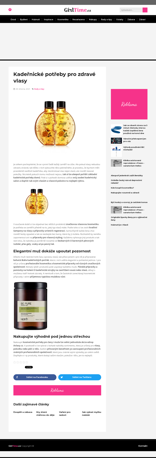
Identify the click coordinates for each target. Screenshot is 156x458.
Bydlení (24, 19)
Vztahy (119, 19)
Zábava (131, 19)
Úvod (13, 19)
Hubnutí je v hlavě (119, 225)
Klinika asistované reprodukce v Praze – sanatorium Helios (133, 163)
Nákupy (93, 19)
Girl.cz (15, 446)
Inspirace (48, 19)
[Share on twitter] (79, 377)
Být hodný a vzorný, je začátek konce (129, 202)
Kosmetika (63, 19)
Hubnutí (36, 19)
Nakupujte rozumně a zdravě (125, 193)
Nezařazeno (79, 19)
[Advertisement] (78, 41)
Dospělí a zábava (22, 412)
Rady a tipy (106, 19)
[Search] (145, 10)
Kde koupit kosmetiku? (122, 188)
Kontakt (142, 446)
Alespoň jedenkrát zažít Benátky (127, 175)
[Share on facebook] (34, 377)
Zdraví (142, 19)
